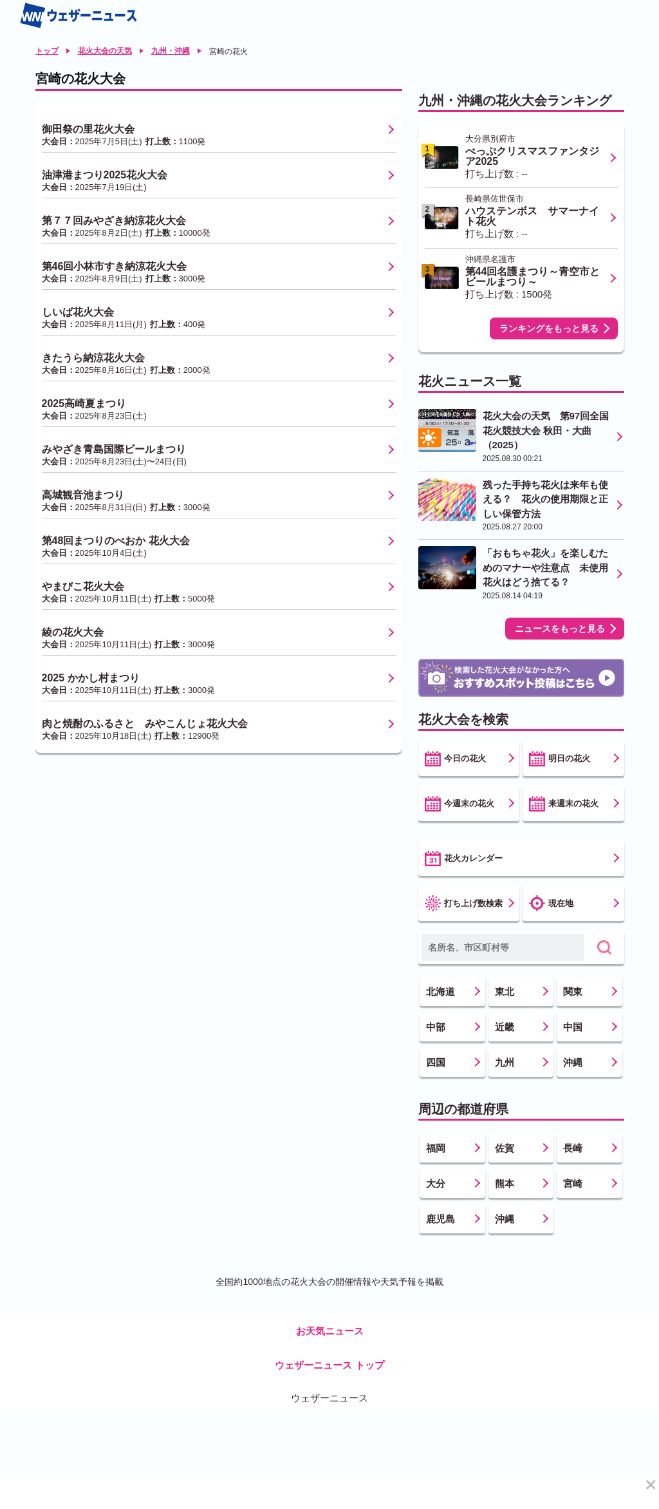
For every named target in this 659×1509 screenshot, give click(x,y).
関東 (572, 991)
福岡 (435, 1148)
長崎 (572, 1148)
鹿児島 (440, 1218)
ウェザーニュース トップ (329, 1365)
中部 (435, 1026)
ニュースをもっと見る (560, 628)
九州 (504, 1062)
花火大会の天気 (105, 50)
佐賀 (504, 1148)
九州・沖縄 (170, 50)
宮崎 (572, 1183)
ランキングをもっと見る (549, 328)
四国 (435, 1062)
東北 (504, 991)
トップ (47, 50)
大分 (435, 1183)
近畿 (504, 1026)
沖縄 (572, 1062)
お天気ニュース (330, 1330)
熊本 (504, 1183)
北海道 (440, 991)
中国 (572, 1026)
